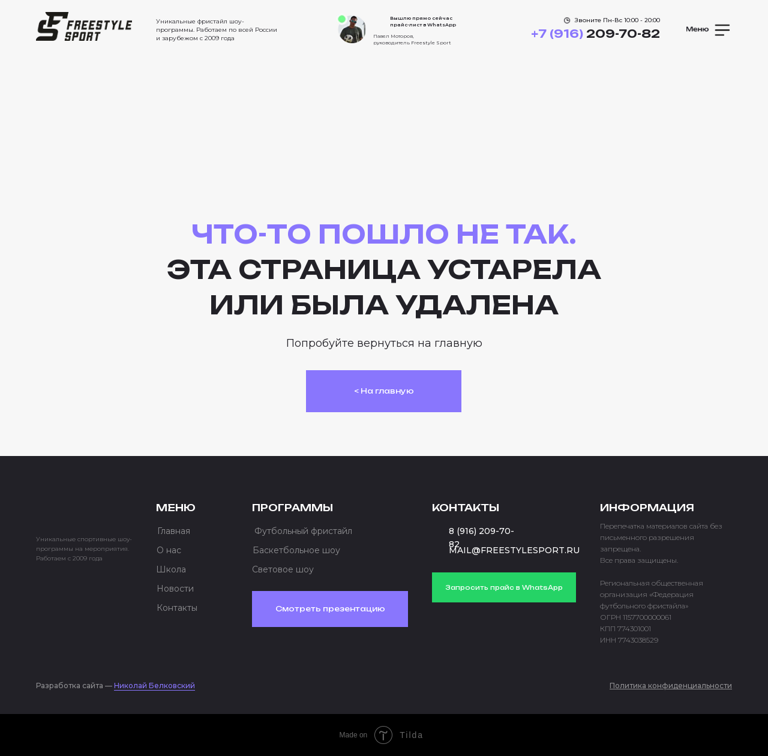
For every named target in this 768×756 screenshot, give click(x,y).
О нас (169, 550)
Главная (173, 531)
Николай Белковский (154, 685)
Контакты (177, 607)
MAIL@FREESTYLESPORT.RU (514, 550)
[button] (709, 30)
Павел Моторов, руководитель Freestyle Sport (412, 39)
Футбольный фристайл (303, 531)
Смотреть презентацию (330, 608)
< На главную (384, 390)
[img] (84, 26)
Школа (171, 569)
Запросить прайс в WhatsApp (504, 587)
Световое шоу (283, 569)
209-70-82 (595, 33)
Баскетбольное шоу (296, 550)
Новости (175, 588)
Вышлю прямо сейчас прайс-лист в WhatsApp (423, 21)
